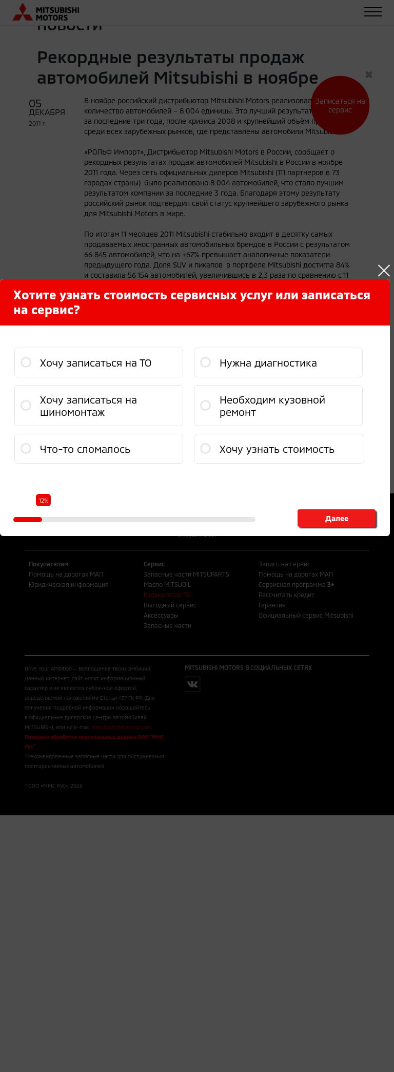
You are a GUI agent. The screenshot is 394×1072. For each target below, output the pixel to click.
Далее (336, 518)
